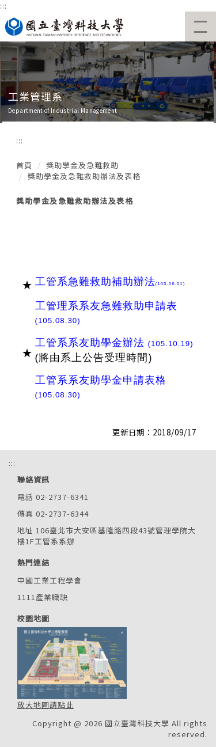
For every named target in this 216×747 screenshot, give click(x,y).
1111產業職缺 (42, 596)
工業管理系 (35, 96)
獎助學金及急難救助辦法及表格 (84, 175)
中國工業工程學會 (49, 580)
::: (3, 5)
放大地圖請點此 (45, 704)
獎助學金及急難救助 (82, 165)
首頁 (24, 165)
